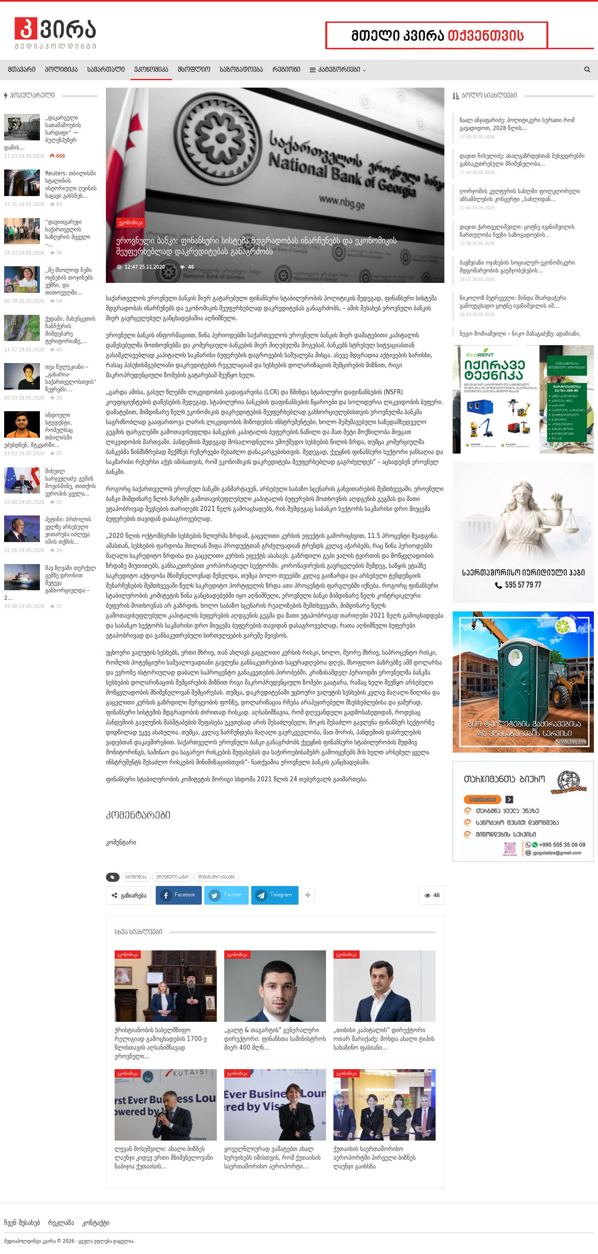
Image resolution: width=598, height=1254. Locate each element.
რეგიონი (286, 70)
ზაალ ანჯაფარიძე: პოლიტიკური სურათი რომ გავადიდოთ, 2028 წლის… (517, 126)
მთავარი (21, 70)
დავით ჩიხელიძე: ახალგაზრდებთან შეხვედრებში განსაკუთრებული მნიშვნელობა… (522, 162)
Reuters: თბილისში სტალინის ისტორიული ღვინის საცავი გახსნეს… (71, 184)
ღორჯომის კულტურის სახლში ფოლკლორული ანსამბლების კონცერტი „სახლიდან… (520, 197)
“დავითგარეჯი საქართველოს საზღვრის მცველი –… (68, 233)
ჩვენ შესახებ (22, 1222)
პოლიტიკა (61, 70)
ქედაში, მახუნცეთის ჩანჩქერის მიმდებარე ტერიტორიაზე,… (70, 330)
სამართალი (106, 70)
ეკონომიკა (151, 70)
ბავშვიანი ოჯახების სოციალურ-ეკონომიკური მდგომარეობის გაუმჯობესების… (517, 268)
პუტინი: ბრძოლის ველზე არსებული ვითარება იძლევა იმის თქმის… (68, 530)
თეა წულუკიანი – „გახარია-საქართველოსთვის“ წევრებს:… (71, 378)
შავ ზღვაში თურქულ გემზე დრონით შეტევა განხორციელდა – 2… (50, 582)
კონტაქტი (95, 1222)
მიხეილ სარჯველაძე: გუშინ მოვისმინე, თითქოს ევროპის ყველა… (70, 482)
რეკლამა (61, 1222)
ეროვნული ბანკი (172, 877)
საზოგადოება (241, 70)
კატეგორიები (335, 70)
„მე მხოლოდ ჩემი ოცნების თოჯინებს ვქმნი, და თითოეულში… (69, 281)
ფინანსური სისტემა (216, 877)
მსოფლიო (194, 70)
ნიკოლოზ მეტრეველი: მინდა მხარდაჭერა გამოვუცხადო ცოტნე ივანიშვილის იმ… (513, 304)
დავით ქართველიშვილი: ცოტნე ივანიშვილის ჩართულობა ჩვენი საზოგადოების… (517, 233)
